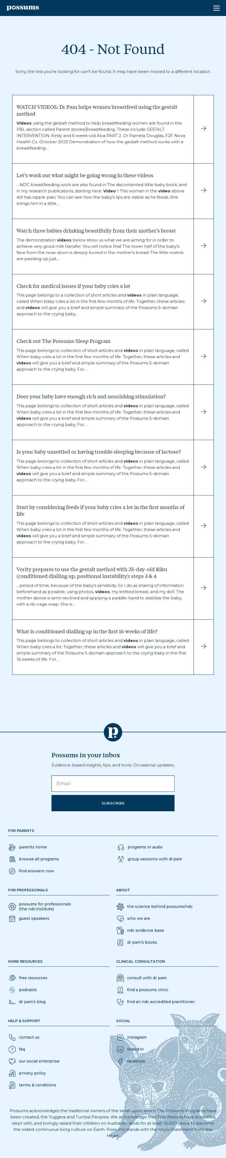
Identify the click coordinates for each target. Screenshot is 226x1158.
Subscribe (113, 803)
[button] (31, 871)
